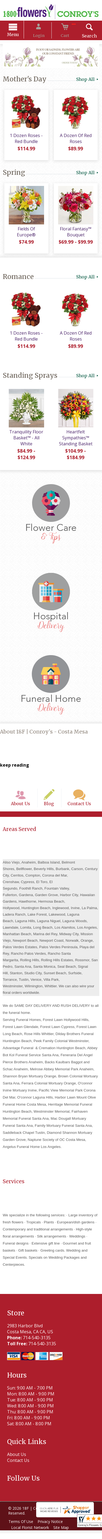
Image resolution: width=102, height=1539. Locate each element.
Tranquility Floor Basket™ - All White (25, 440)
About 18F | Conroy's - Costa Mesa (44, 734)
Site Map (64, 1536)
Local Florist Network (31, 1536)
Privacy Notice (53, 1530)
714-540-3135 (35, 1346)
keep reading (14, 767)
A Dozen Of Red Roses (76, 141)
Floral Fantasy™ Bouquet (76, 234)
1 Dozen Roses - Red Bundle (25, 141)
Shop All (87, 80)
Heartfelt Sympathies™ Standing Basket (76, 440)
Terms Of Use (22, 1530)
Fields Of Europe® (25, 231)
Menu (20, 35)
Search (82, 36)
